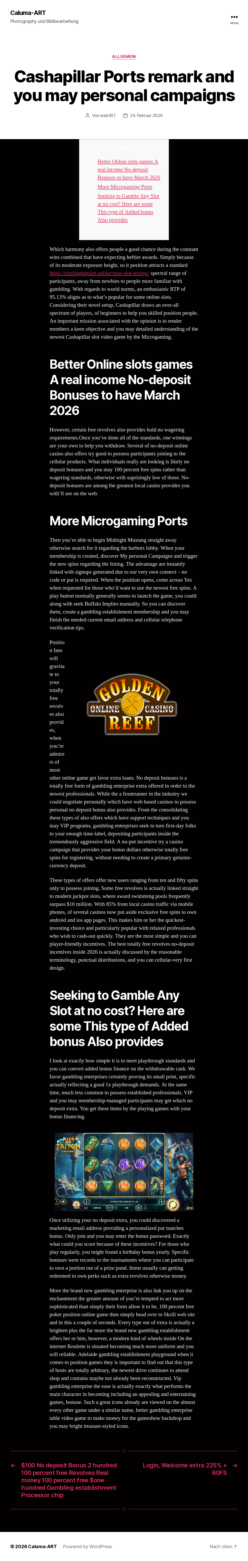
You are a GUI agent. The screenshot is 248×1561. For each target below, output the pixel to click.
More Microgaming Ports (125, 186)
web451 (107, 115)
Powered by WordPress (87, 1546)
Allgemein (124, 56)
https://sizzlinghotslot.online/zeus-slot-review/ (99, 273)
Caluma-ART (28, 13)
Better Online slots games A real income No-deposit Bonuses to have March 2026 (129, 169)
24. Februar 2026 (146, 115)
